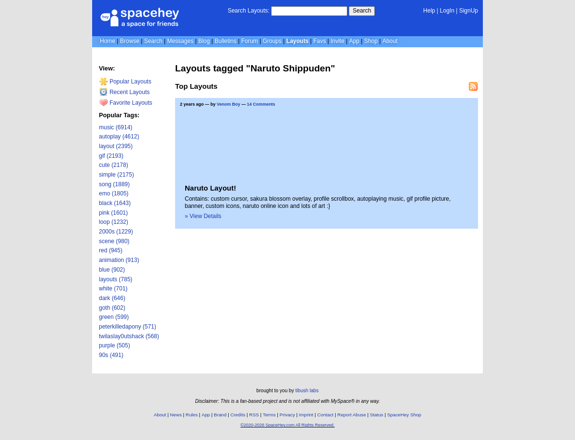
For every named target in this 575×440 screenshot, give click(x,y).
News (176, 414)
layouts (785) (115, 279)
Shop (371, 41)
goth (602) (112, 307)
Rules (192, 414)
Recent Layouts (124, 92)
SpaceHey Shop (404, 414)
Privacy (287, 414)
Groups (271, 41)
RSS (254, 414)
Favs (319, 41)
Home (107, 41)
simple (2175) (116, 174)
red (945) (111, 250)
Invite (337, 41)
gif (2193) (111, 155)
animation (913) (119, 260)
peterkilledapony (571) (127, 326)
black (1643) (115, 203)
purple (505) (114, 345)
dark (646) (112, 298)
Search (362, 10)
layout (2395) (116, 146)
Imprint (306, 414)
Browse (129, 41)
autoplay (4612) (119, 136)
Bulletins (225, 41)
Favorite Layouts (125, 102)
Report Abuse (351, 414)
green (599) (114, 317)
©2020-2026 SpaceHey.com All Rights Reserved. (287, 425)
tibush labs (306, 390)
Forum (249, 41)
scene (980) (114, 241)
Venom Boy (228, 104)
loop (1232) (113, 222)
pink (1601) (113, 212)
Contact (325, 414)
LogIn (447, 10)
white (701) (113, 288)
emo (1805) (113, 193)
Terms (269, 414)
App (354, 41)
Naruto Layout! (210, 188)
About (390, 41)
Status (376, 414)
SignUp (468, 10)
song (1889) (114, 184)
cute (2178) (113, 165)
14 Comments (261, 104)
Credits (238, 414)
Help (429, 10)
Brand (220, 414)
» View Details (203, 216)
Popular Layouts (125, 81)
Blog (204, 41)
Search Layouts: (249, 10)
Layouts (298, 41)
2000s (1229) (116, 231)
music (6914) (115, 127)
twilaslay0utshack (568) (129, 336)
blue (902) (112, 269)
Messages (180, 41)
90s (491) (111, 355)
